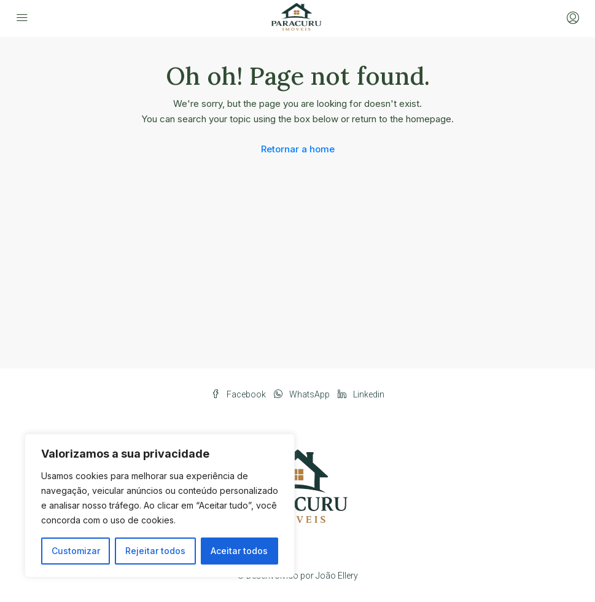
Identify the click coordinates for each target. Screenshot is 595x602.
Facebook (239, 394)
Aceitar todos (239, 550)
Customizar (76, 550)
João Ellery (337, 575)
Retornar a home (298, 149)
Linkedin (361, 394)
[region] (160, 505)
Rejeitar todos (155, 550)
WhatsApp (303, 394)
